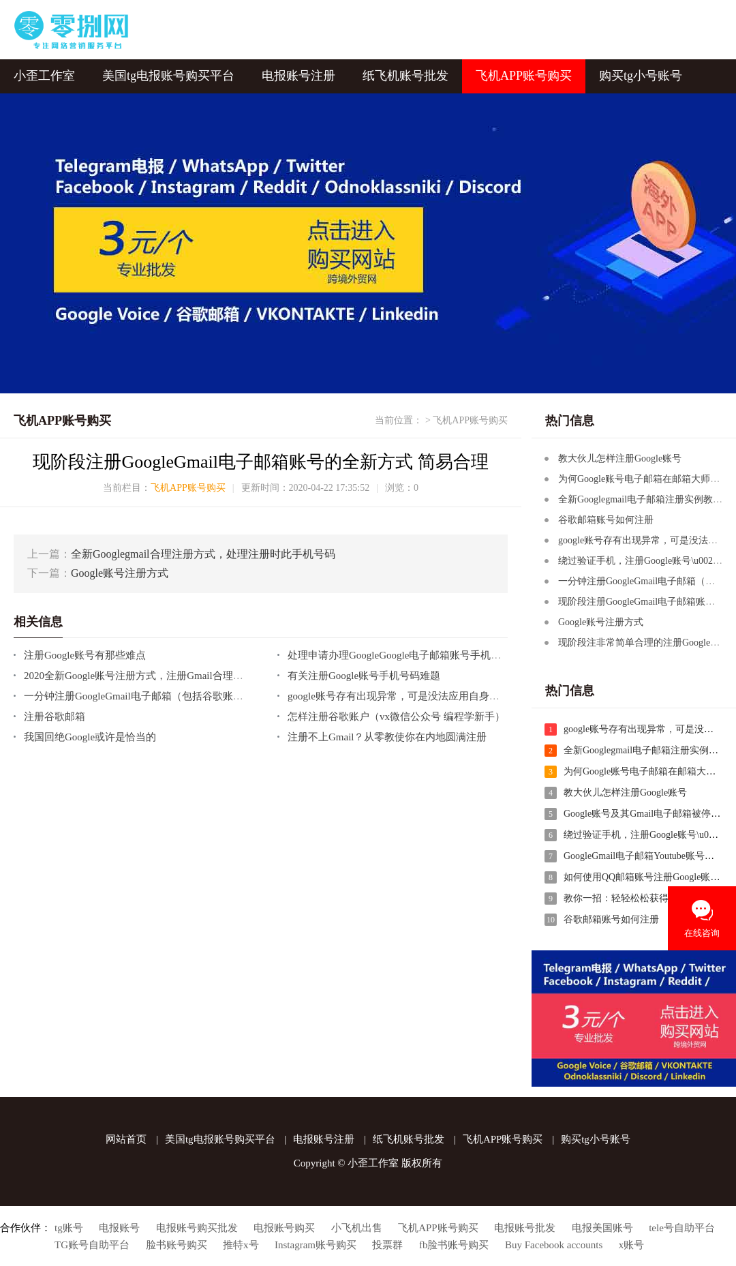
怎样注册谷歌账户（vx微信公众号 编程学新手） (396, 715)
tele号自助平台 (682, 1226)
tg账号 (69, 1226)
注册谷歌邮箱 (54, 715)
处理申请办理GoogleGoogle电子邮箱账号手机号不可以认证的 (425, 653)
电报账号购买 (284, 1226)
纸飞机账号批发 (405, 75)
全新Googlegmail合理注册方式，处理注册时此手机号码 (203, 552)
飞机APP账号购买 (524, 75)
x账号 (632, 1243)
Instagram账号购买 (315, 1243)
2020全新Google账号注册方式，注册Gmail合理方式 (139, 674)
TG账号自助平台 (92, 1243)
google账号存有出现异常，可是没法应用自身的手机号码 (414, 694)
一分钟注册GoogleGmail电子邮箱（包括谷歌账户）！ (144, 694)
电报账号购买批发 (197, 1226)
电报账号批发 (524, 1226)
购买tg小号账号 (640, 75)
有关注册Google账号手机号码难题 (364, 674)
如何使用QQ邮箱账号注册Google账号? (644, 876)
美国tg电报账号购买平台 (168, 75)
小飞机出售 (356, 1226)
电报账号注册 (298, 75)
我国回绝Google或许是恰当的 (90, 735)
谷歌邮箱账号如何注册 (606, 518)
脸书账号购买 (176, 1243)
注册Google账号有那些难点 (85, 653)
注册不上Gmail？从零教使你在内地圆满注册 (387, 735)
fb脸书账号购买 (454, 1243)
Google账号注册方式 (119, 571)
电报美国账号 (602, 1226)
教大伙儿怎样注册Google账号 (619, 457)
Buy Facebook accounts (553, 1243)
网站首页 (126, 1137)
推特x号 (241, 1243)
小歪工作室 (44, 75)
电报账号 (119, 1226)
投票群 (387, 1243)
